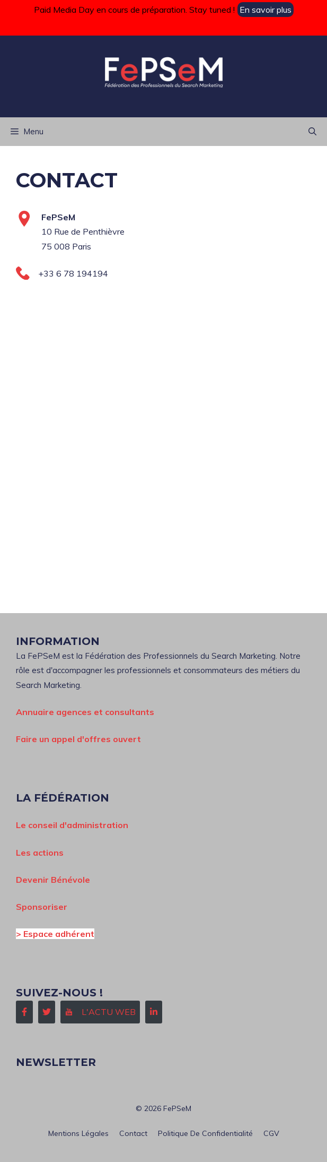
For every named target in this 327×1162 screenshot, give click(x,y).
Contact (133, 1133)
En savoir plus (265, 9)
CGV (271, 1133)
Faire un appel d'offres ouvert (78, 739)
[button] (312, 131)
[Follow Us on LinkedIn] (153, 1012)
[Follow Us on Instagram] (100, 1012)
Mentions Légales (78, 1133)
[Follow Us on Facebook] (24, 1012)
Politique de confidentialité (205, 1133)
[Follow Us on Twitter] (46, 1012)
